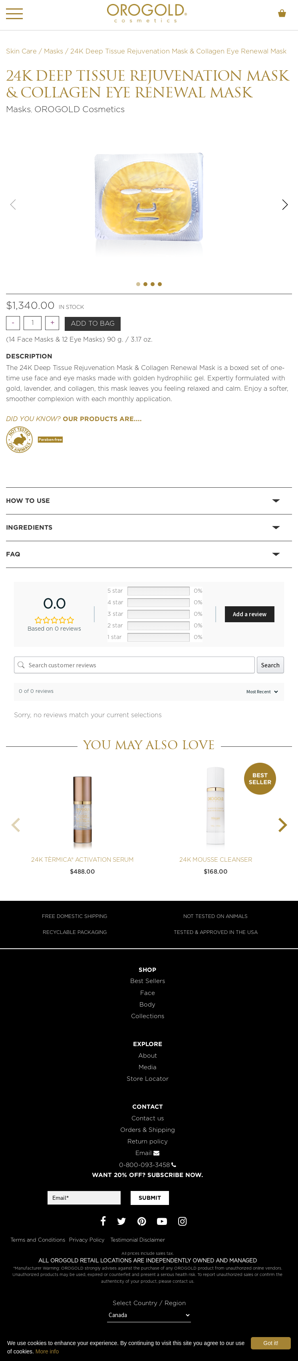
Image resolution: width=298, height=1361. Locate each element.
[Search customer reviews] (134, 665)
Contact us (147, 1119)
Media (148, 1067)
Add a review (249, 614)
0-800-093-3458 (147, 1165)
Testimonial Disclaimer (137, 1240)
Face (147, 993)
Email (147, 1153)
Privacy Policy (87, 1240)
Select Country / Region (149, 1303)
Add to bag (93, 323)
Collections (147, 1016)
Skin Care (21, 51)
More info (47, 1351)
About (147, 1056)
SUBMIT (150, 1198)
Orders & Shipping (147, 1130)
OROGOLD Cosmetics (79, 109)
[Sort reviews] (261, 692)
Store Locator (148, 1079)
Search (270, 665)
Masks (53, 51)
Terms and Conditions (37, 1240)
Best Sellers (147, 981)
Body (147, 1005)
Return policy (147, 1142)
